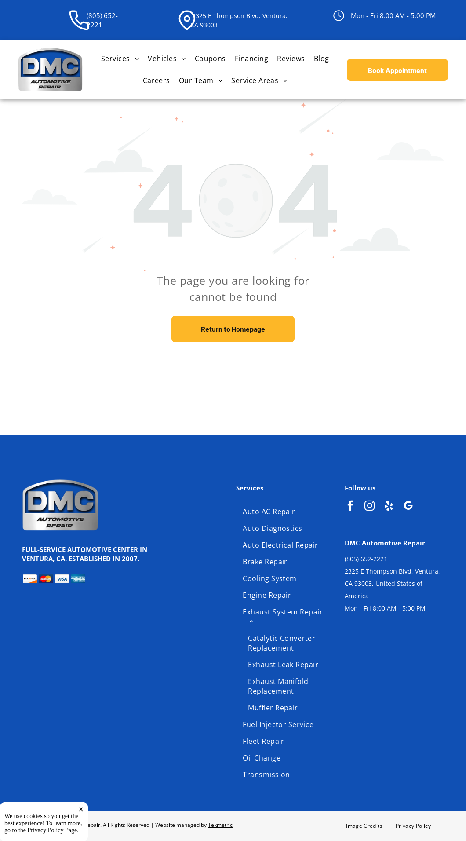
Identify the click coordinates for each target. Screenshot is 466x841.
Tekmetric (220, 825)
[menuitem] (120, 58)
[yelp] (389, 507)
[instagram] (369, 507)
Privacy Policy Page (52, 830)
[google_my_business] (408, 507)
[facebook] (350, 507)
